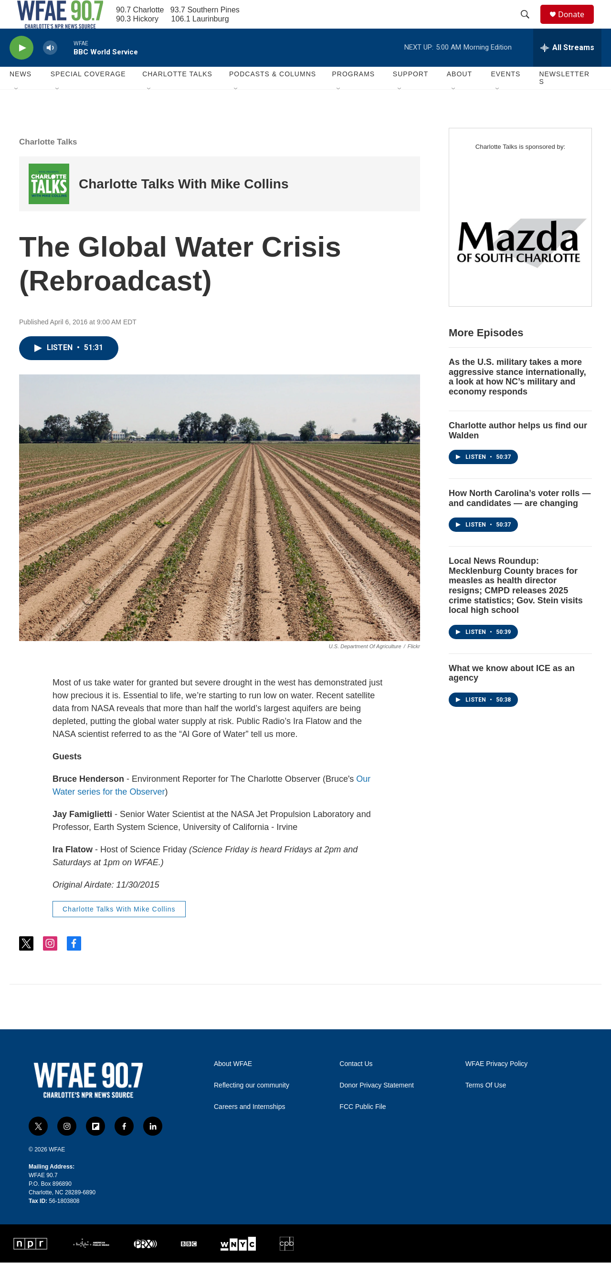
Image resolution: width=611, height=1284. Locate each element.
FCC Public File (362, 1128)
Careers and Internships (249, 1128)
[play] (21, 69)
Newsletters (564, 99)
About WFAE (233, 1085)
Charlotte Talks (48, 163)
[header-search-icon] (529, 25)
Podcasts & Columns (272, 95)
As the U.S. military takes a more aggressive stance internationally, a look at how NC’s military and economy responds (517, 398)
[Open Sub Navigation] (17, 110)
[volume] (50, 69)
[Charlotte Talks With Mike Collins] (49, 205)
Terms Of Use (485, 1106)
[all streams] (567, 69)
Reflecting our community (251, 1106)
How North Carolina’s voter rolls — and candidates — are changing (519, 519)
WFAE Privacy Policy (496, 1085)
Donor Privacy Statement (376, 1106)
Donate (577, 25)
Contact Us (355, 1085)
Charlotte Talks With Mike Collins (184, 205)
